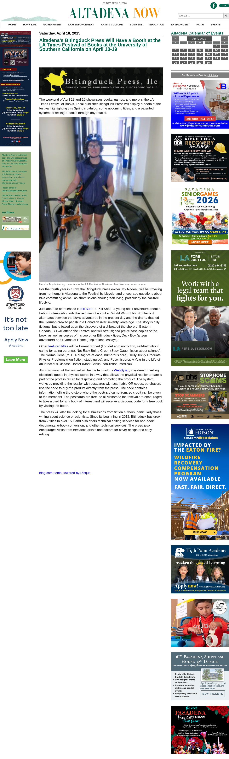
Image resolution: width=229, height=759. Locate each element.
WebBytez (121, 370)
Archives (8, 212)
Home (12, 24)
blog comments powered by (64, 473)
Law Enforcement (81, 24)
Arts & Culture (112, 24)
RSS (224, 5)
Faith (200, 24)
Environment (180, 24)
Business (136, 24)
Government (52, 24)
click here (213, 75)
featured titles (58, 346)
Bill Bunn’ (87, 309)
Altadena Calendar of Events (197, 33)
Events (216, 24)
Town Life (30, 24)
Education (156, 24)
